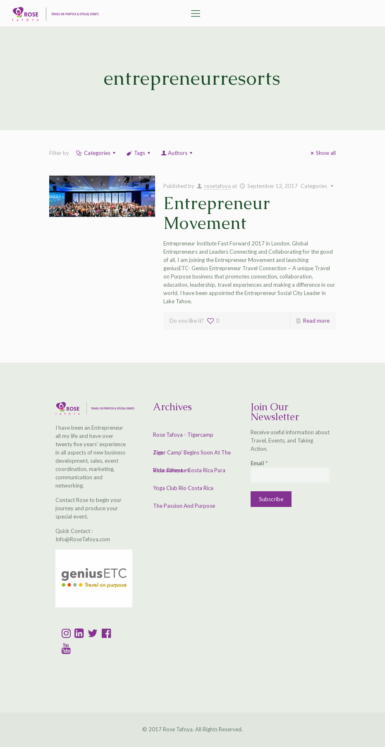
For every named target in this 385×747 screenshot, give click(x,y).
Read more (316, 320)
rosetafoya (217, 186)
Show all (322, 153)
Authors (177, 153)
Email (259, 463)
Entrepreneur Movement (216, 213)
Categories (96, 153)
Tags (139, 153)
